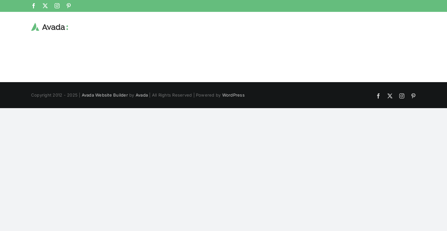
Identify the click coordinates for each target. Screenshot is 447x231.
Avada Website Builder (105, 95)
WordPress (233, 95)
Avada (142, 95)
